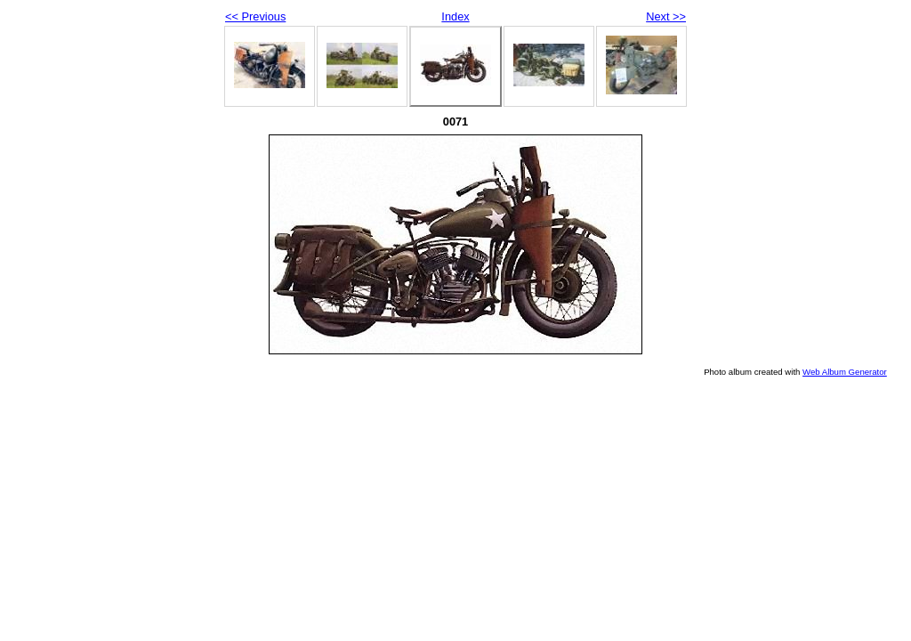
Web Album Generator (844, 372)
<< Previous (255, 16)
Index (455, 16)
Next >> (666, 16)
